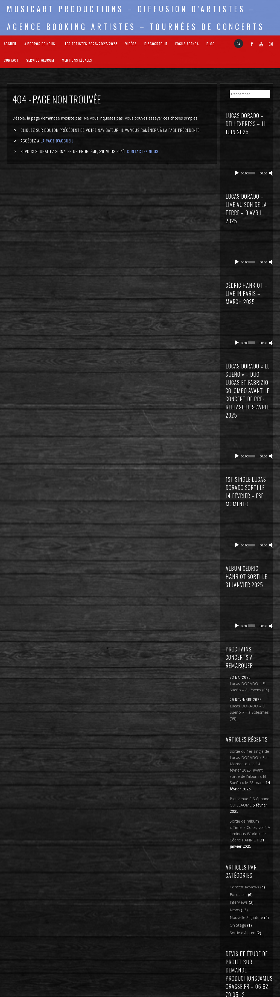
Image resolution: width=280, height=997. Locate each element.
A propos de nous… (40, 43)
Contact (11, 60)
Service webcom (40, 60)
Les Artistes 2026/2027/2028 (91, 43)
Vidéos (131, 43)
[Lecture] (237, 160)
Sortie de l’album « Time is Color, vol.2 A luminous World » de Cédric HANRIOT (250, 753)
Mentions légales (77, 60)
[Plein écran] (270, 160)
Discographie (156, 43)
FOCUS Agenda (187, 43)
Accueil (10, 43)
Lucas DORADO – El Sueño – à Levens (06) (249, 609)
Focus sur (238, 816)
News (235, 832)
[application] (252, 152)
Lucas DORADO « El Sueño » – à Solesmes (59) (249, 634)
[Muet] (265, 160)
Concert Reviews (244, 809)
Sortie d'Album (242, 855)
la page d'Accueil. (57, 141)
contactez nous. (143, 151)
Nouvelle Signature (246, 839)
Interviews (239, 824)
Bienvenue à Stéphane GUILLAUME (249, 724)
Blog (210, 43)
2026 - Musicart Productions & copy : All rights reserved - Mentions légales (140, 994)
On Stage (238, 847)
